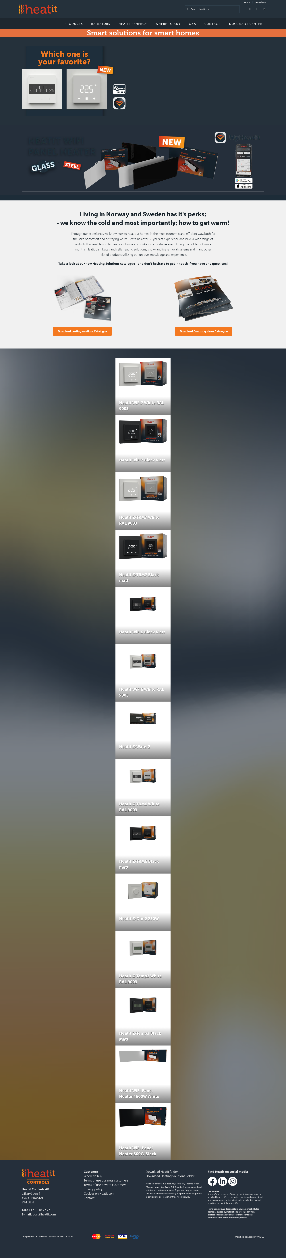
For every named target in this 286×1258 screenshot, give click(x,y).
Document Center (247, 24)
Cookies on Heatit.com (99, 1193)
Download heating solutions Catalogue (82, 331)
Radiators (100, 24)
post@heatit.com (44, 1214)
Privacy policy (93, 1189)
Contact (212, 24)
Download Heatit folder (162, 1171)
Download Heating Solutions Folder (170, 1176)
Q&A (192, 24)
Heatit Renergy (133, 24)
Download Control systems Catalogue (204, 331)
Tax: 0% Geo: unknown (255, 2)
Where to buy (168, 24)
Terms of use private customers (105, 1185)
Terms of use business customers (106, 1180)
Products (74, 24)
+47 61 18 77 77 (39, 1210)
